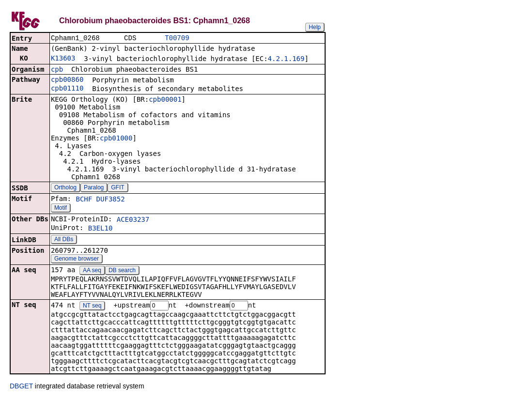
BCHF (84, 200)
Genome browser (76, 259)
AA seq (92, 271)
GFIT (117, 188)
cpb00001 (165, 100)
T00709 (177, 38)
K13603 (63, 59)
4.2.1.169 (286, 59)
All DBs (63, 240)
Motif (60, 208)
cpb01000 (116, 139)
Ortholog (65, 188)
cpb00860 (67, 80)
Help (315, 27)
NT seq (92, 307)
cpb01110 (67, 89)
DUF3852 (110, 200)
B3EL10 (100, 229)
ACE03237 (133, 220)
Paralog (94, 188)
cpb (57, 70)
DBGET (21, 387)
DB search (122, 271)
